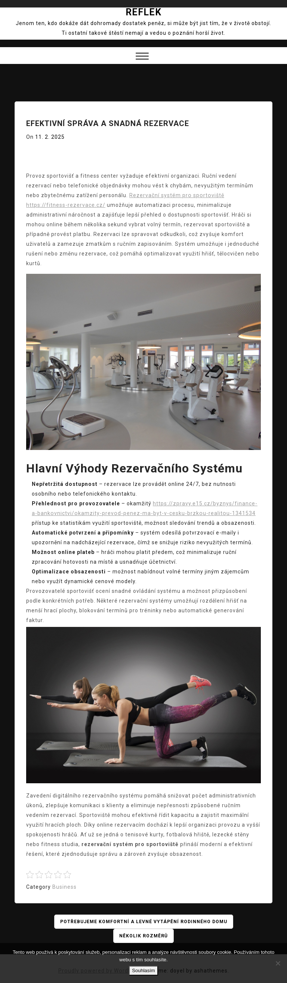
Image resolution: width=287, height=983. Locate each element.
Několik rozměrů (144, 935)
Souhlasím (143, 970)
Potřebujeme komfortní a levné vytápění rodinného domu (143, 921)
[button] (142, 57)
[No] (277, 963)
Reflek (143, 12)
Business (64, 887)
